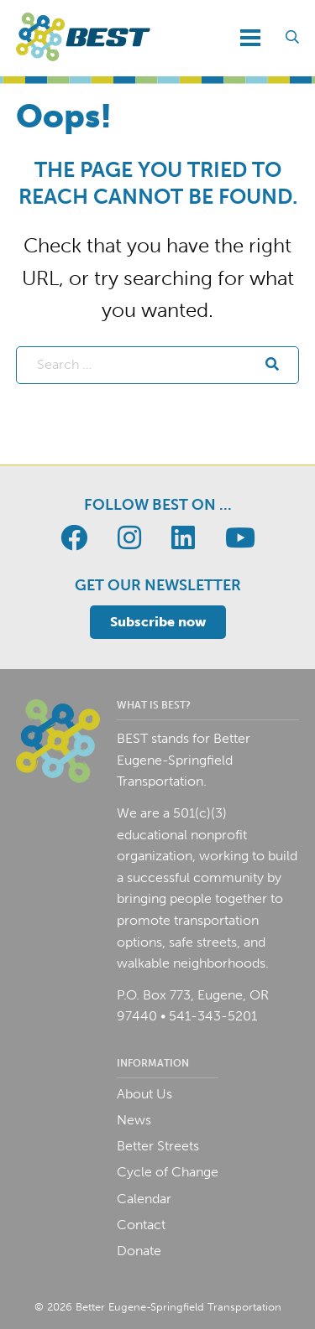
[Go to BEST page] (73, 538)
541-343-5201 (213, 1016)
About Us (144, 1094)
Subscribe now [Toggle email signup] (158, 622)
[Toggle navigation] (250, 38)
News (134, 1120)
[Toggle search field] (292, 38)
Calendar (144, 1199)
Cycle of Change (167, 1172)
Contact (141, 1225)
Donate (139, 1251)
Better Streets (158, 1146)
